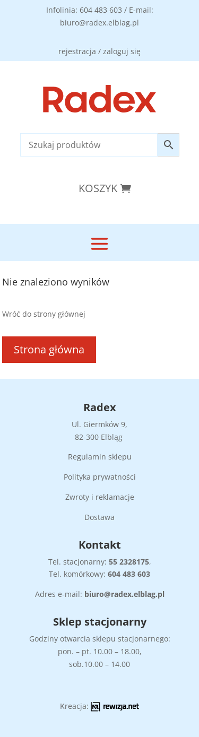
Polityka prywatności (100, 477)
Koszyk (98, 188)
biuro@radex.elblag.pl (124, 594)
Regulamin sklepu (100, 457)
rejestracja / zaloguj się (99, 51)
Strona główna (49, 349)
